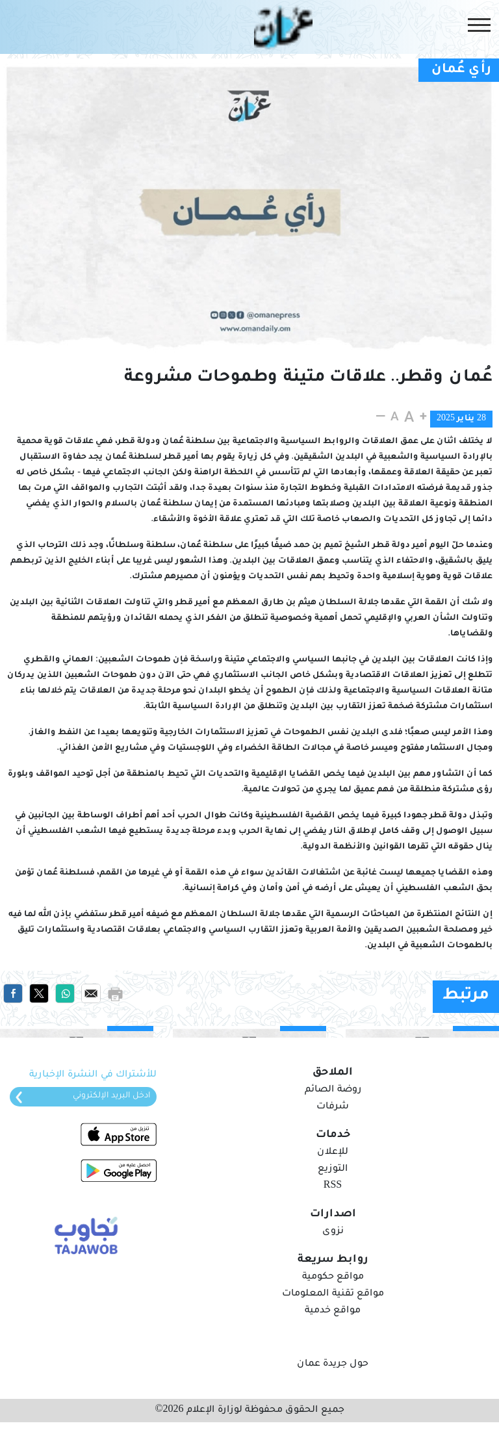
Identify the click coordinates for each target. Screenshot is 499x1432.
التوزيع (333, 1169)
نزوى (333, 1232)
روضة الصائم (333, 1090)
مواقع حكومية (333, 1277)
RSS (333, 1186)
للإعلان (332, 1152)
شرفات (332, 1107)
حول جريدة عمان (332, 1364)
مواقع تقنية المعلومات (333, 1294)
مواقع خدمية (333, 1311)
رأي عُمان (461, 70)
